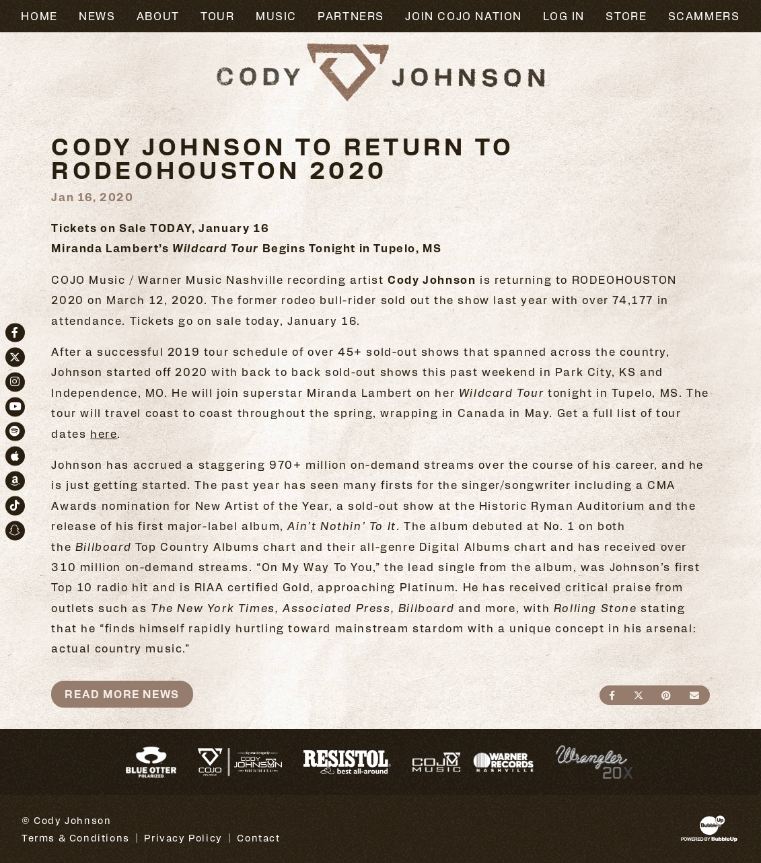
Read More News (122, 694)
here (103, 433)
